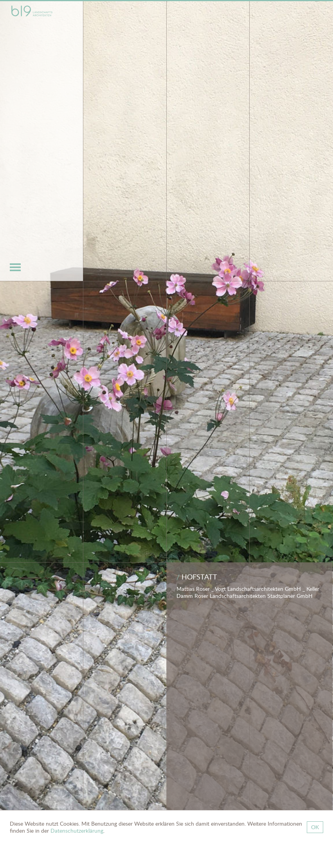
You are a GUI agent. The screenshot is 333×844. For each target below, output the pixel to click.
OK (315, 827)
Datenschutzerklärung (76, 830)
